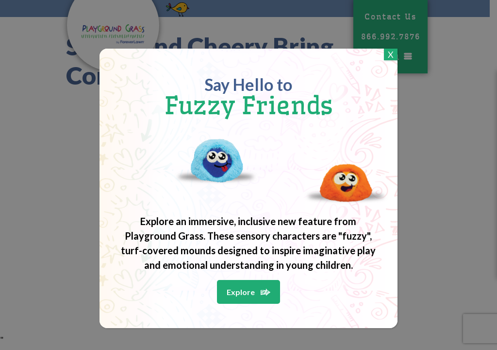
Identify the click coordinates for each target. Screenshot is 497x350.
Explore (241, 292)
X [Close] (391, 54)
